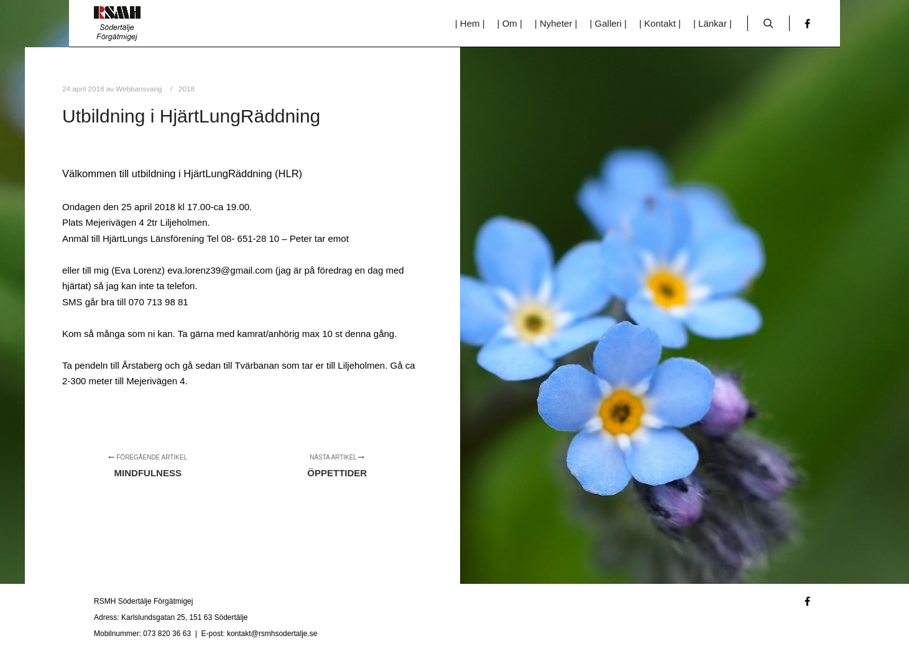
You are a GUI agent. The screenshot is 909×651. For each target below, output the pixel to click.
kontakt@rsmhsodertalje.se (272, 633)
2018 (186, 89)
